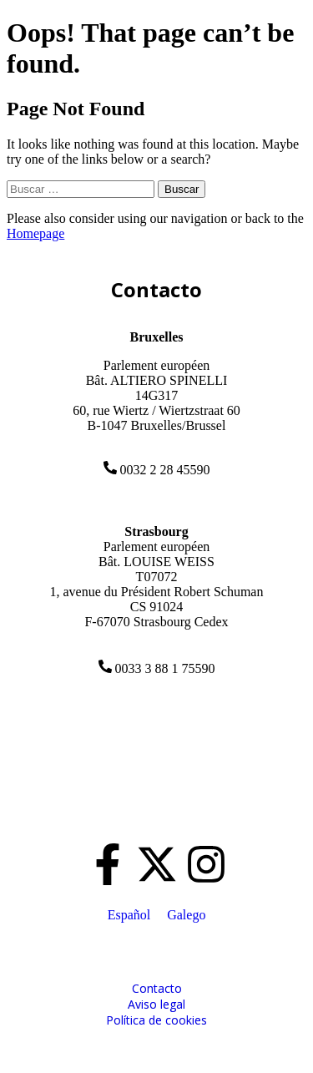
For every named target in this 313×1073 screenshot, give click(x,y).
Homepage (35, 233)
